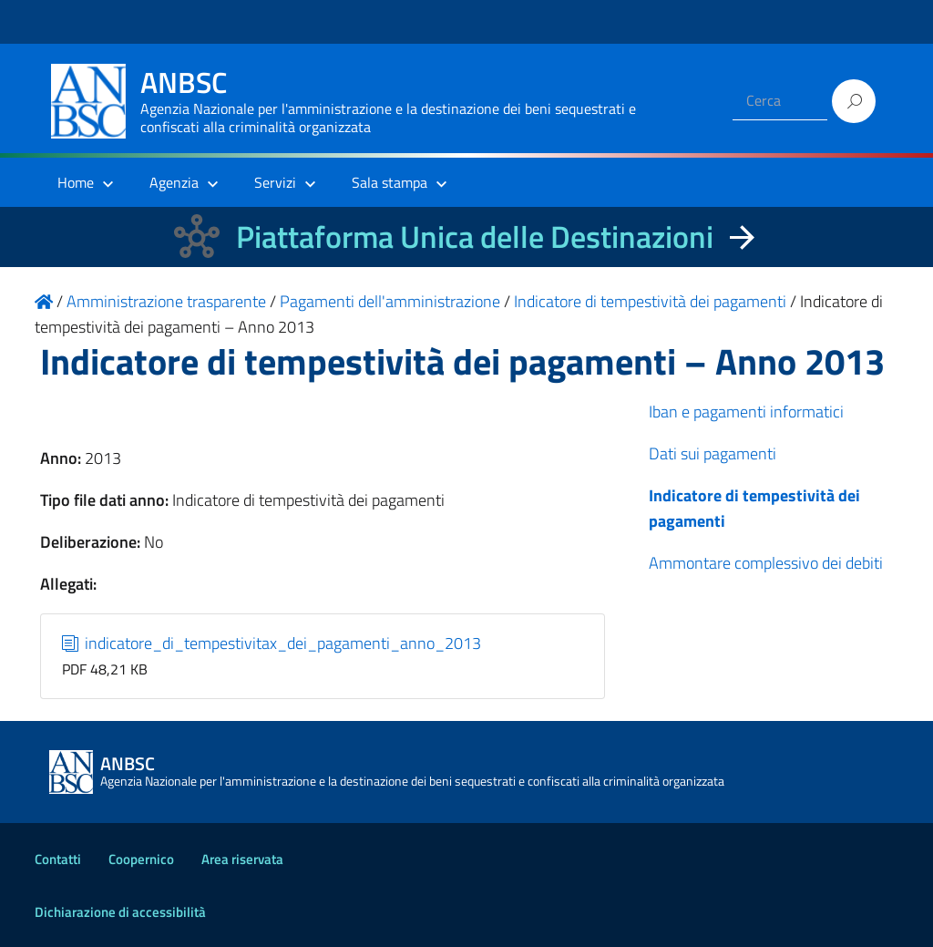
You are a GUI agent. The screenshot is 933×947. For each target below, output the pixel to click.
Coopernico (141, 859)
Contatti (58, 859)
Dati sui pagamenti (712, 453)
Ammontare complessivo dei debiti (766, 563)
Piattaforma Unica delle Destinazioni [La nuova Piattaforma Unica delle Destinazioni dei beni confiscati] (474, 236)
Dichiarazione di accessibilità (120, 911)
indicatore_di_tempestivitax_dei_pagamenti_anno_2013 (272, 643)
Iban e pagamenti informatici (746, 411)
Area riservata (242, 859)
